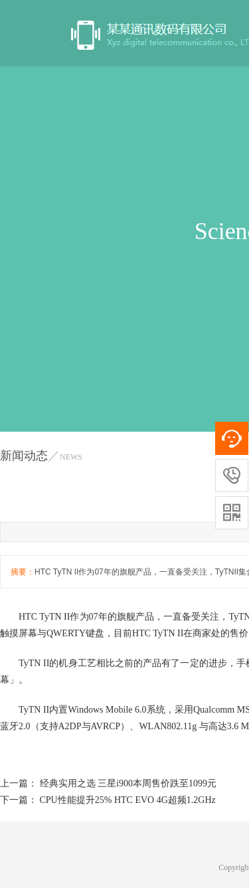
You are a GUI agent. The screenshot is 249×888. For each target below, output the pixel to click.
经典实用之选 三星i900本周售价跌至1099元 (128, 783)
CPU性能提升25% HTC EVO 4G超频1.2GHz (128, 800)
